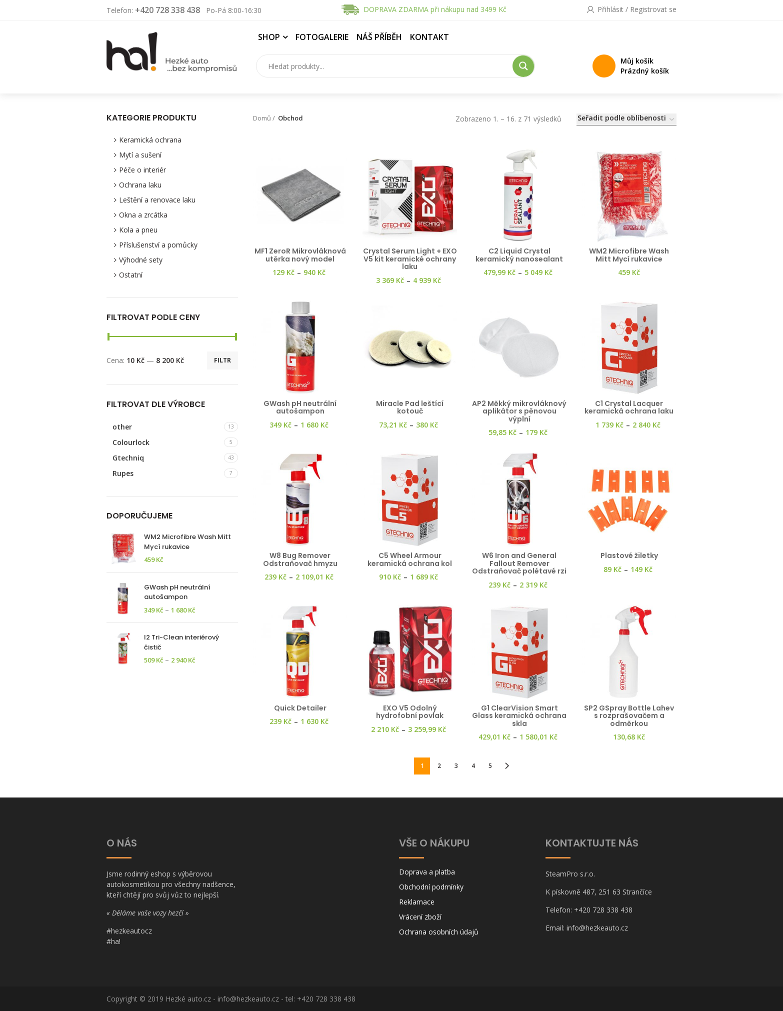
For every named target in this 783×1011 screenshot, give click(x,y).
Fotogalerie (322, 37)
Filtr (222, 360)
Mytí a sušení (140, 155)
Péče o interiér (142, 169)
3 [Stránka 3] (456, 766)
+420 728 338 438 (167, 10)
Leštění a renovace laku (157, 199)
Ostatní (130, 275)
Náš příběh (379, 37)
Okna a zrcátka (143, 215)
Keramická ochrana (150, 139)
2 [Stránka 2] (439, 766)
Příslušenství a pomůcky (158, 245)
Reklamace (416, 902)
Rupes (123, 473)
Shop (269, 37)
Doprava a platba (427, 872)
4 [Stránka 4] (473, 766)
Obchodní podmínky (431, 888)
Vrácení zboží (420, 918)
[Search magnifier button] (523, 66)
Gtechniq (128, 457)
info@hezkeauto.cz (248, 999)
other (122, 427)
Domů (262, 118)
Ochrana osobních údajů (438, 932)
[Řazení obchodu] (626, 120)
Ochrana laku (140, 185)
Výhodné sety (140, 259)
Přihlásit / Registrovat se (637, 9)
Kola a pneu (138, 229)
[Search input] (386, 66)
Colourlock (131, 442)
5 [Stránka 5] (490, 766)
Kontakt (429, 37)
